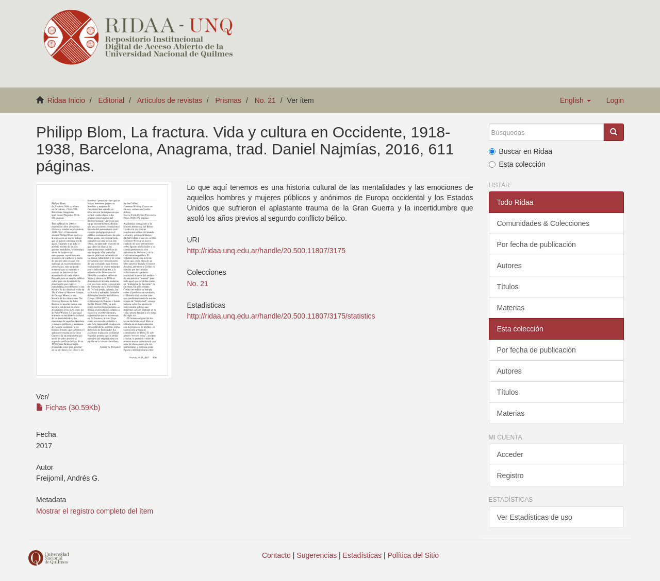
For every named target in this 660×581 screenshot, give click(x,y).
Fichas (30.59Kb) (68, 407)
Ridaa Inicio (66, 100)
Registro (510, 475)
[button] (575, 100)
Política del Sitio (413, 555)
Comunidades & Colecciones (543, 223)
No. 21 (265, 100)
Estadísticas (362, 555)
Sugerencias (316, 555)
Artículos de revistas (169, 100)
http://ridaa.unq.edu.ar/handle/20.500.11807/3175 (266, 251)
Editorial (111, 100)
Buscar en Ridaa (521, 151)
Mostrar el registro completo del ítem (94, 511)
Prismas (229, 100)
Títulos (508, 287)
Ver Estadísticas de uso (534, 517)
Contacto (276, 555)
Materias (511, 308)
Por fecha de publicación (536, 244)
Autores (509, 265)
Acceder (510, 454)
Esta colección (517, 164)
